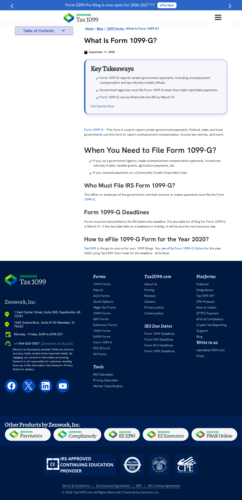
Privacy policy (154, 307)
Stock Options (103, 301)
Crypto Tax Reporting (211, 325)
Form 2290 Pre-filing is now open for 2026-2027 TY (121, 5)
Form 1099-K (102, 342)
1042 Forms (102, 331)
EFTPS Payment (207, 313)
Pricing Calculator (105, 380)
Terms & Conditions (76, 486)
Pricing (149, 290)
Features (202, 284)
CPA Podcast (205, 301)
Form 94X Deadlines (158, 339)
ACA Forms (101, 296)
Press (200, 356)
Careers (149, 301)
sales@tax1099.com (210, 350)
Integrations (204, 290)
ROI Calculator (103, 374)
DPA (139, 486)
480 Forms (101, 319)
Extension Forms (105, 325)
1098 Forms (102, 313)
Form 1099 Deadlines (159, 334)
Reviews (150, 296)
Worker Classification (108, 386)
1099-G (89, 199)
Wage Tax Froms (104, 307)
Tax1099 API (205, 296)
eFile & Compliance (209, 319)
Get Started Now (102, 106)
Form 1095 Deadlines (159, 351)
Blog (199, 336)
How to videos (206, 307)
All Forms (100, 354)
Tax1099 (90, 248)
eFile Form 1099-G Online (185, 248)
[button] (63, 30)
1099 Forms (102, 284)
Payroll (98, 290)
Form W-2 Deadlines (158, 345)
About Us (151, 284)
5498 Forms (102, 336)
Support (202, 331)
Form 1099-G (93, 130)
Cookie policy (153, 313)
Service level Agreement (113, 486)
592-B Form (101, 348)
